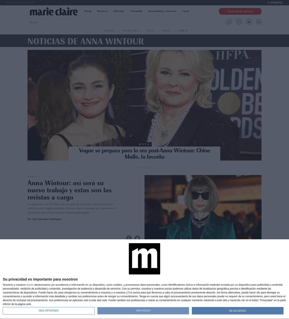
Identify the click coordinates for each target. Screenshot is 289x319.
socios (30, 284)
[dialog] (144, 279)
